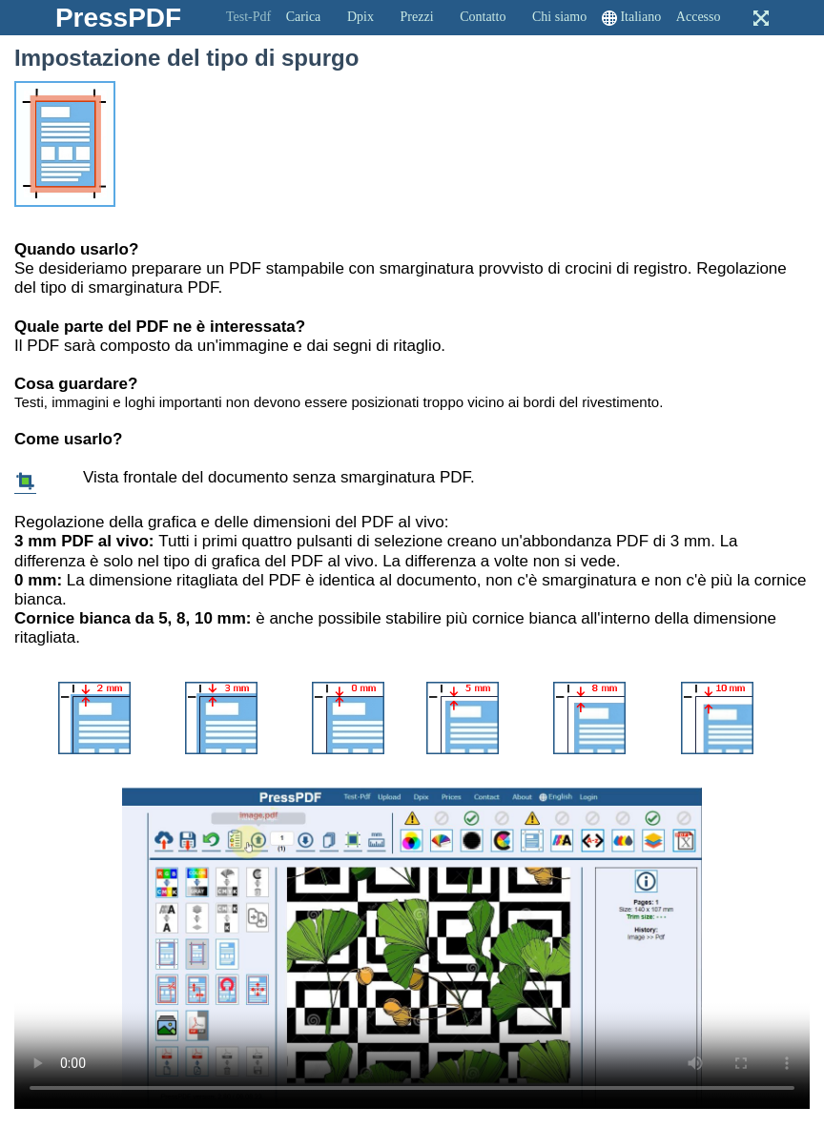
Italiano (640, 17)
